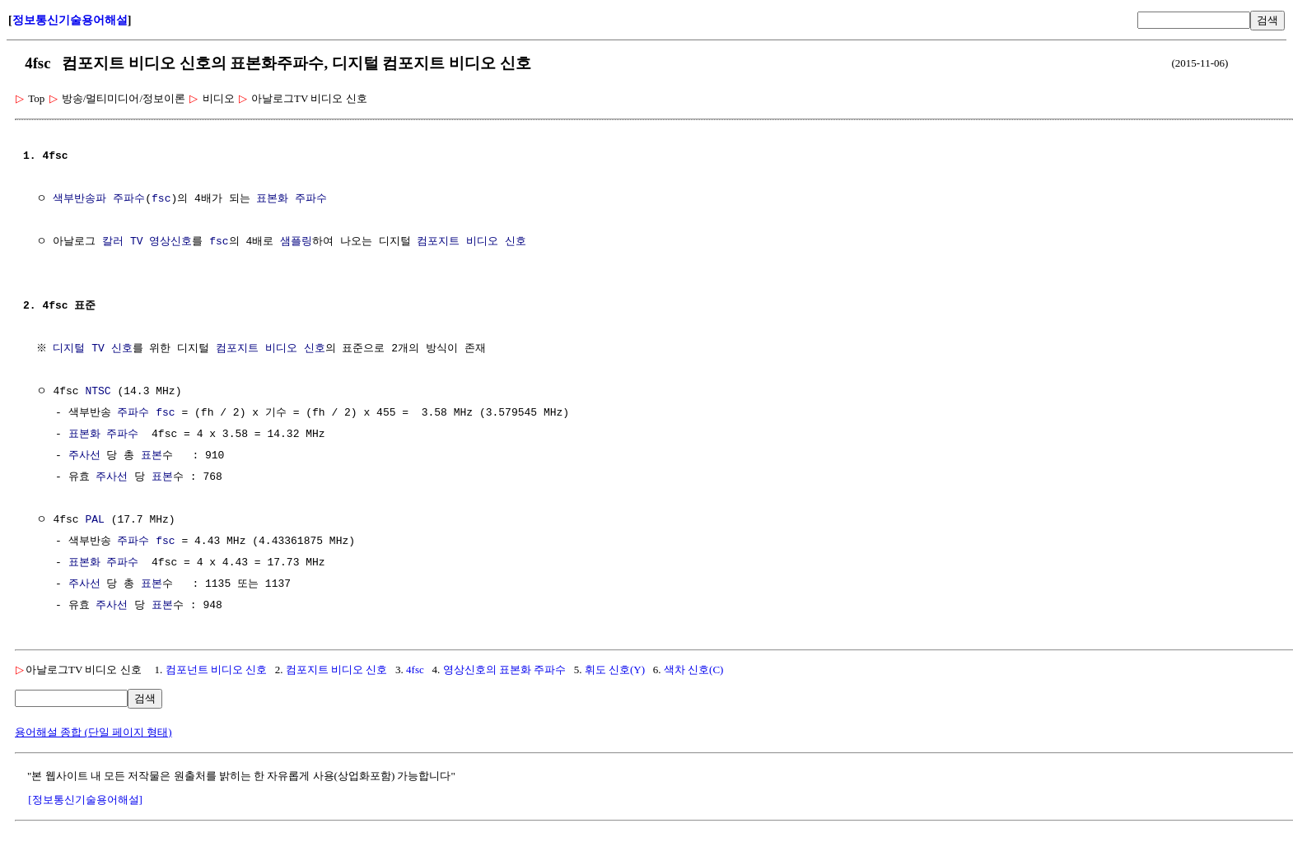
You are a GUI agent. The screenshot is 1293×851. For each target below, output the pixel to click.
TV (136, 242)
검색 (1267, 20)
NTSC (97, 391)
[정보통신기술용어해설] (85, 799)
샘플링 (296, 242)
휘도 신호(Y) (615, 669)
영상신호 (170, 242)
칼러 (113, 242)
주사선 (84, 456)
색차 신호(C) (694, 669)
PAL (94, 520)
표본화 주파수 (291, 199)
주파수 (129, 199)
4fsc (415, 669)
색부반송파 (79, 199)
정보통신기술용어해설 (70, 20)
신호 (123, 349)
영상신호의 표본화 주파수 (505, 669)
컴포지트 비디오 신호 (471, 242)
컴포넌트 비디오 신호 (217, 669)
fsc (161, 199)
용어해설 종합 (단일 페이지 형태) (93, 732)
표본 (151, 456)
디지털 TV (80, 349)
